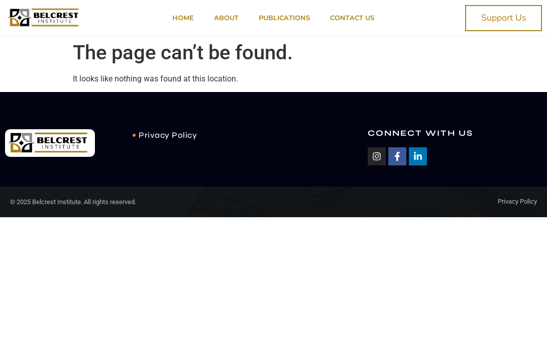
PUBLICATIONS (284, 18)
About (226, 18)
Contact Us (352, 18)
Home (183, 18)
